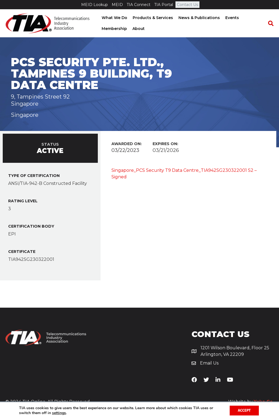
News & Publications (198, 17)
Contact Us (187, 4)
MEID (117, 4)
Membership (113, 28)
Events (231, 17)
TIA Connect (138, 4)
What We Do (114, 17)
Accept (244, 410)
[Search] (269, 23)
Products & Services (152, 17)
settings (59, 413)
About (138, 28)
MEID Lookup (94, 4)
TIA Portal (163, 4)
